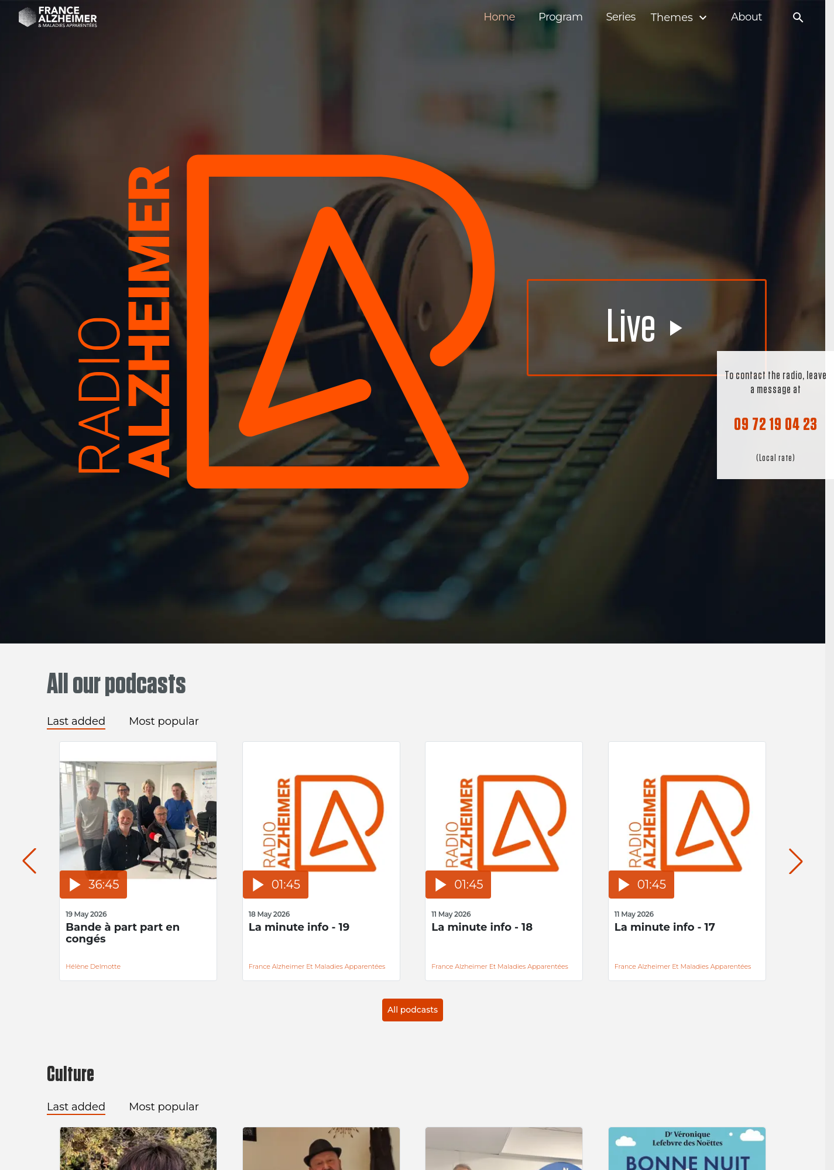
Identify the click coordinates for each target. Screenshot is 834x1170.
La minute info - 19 (299, 927)
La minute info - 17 (665, 927)
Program (560, 17)
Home (499, 17)
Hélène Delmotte (93, 966)
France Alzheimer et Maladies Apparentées (317, 966)
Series (620, 17)
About (746, 17)
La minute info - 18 (482, 927)
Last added (76, 721)
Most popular (164, 721)
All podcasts (412, 1009)
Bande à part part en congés (123, 933)
